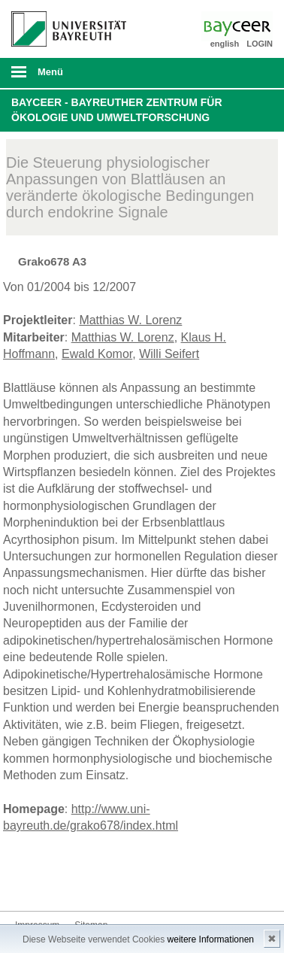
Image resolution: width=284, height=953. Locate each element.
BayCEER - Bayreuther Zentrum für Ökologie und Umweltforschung (116, 109)
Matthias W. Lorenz (130, 320)
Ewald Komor (97, 354)
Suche (247, 72)
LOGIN (259, 43)
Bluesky (27, 883)
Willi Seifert (169, 354)
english (225, 43)
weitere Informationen (211, 939)
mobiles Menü (62, 76)
